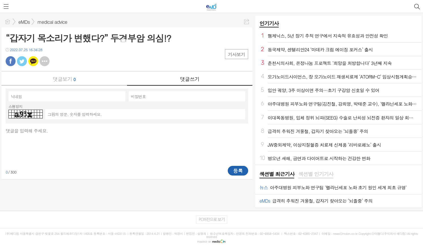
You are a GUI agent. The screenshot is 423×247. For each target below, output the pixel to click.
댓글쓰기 (189, 79)
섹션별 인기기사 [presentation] (315, 174)
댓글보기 (64, 79)
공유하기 (246, 21)
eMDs (24, 21)
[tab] (276, 174)
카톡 (33, 61)
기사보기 (236, 54)
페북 (11, 61)
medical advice (52, 21)
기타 (45, 61)
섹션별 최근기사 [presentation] (276, 174)
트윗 (22, 61)
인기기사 (269, 23)
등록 (238, 170)
